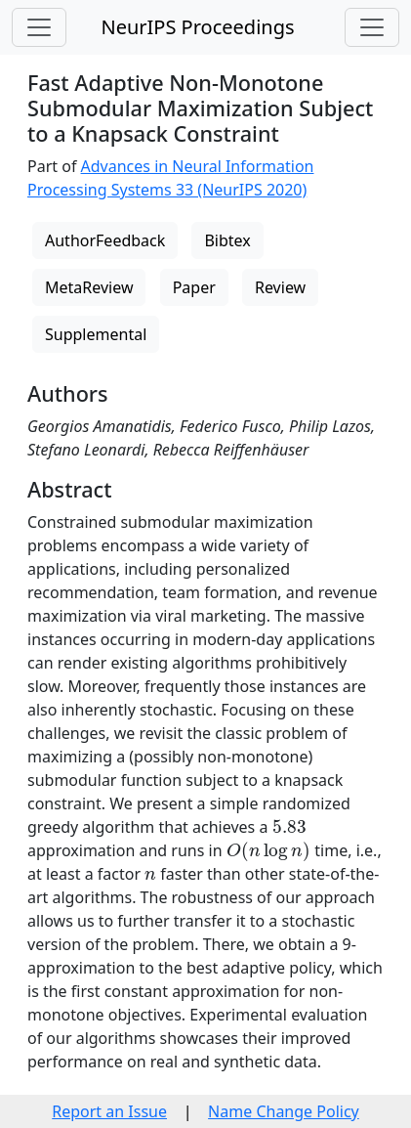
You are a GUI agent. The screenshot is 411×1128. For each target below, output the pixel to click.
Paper (194, 287)
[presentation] (289, 827)
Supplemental (95, 334)
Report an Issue (109, 1111)
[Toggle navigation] (39, 27)
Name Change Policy (283, 1111)
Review (280, 287)
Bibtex (227, 240)
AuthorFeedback (105, 240)
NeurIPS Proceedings (197, 27)
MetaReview (89, 287)
